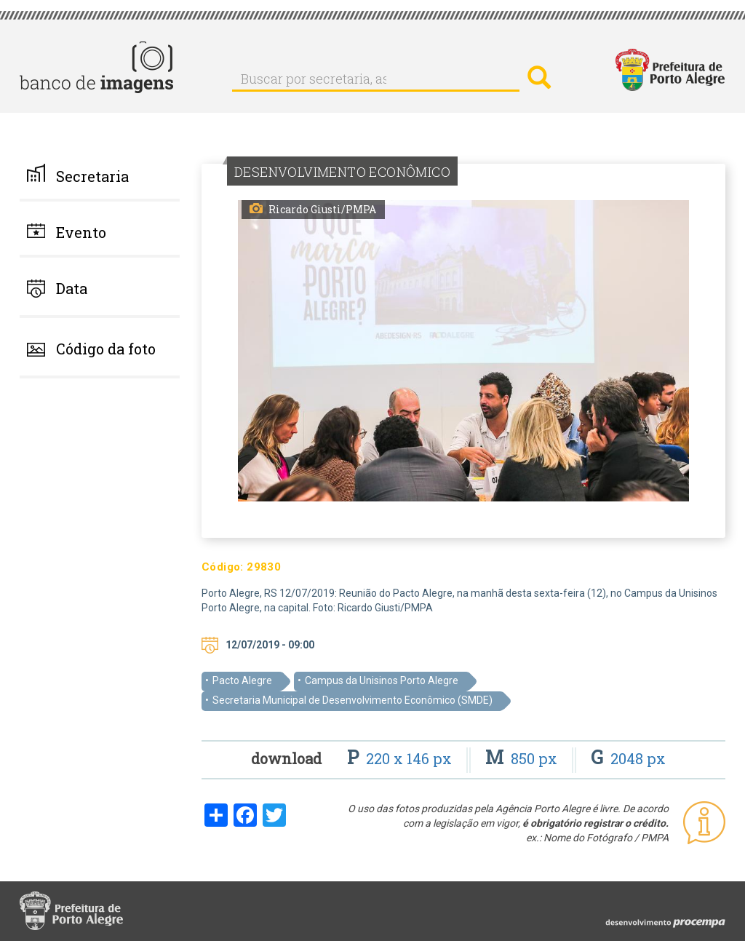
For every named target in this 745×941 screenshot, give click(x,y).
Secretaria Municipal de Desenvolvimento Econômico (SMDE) (352, 700)
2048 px (628, 758)
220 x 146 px (401, 758)
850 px (523, 758)
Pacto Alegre (242, 680)
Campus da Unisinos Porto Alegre (381, 680)
